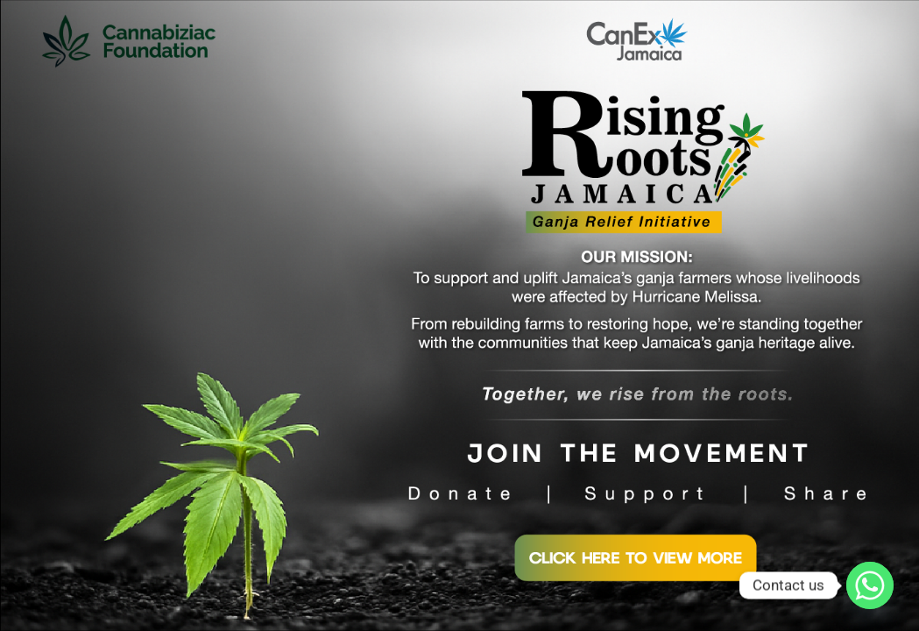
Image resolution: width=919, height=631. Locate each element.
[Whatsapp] (870, 585)
